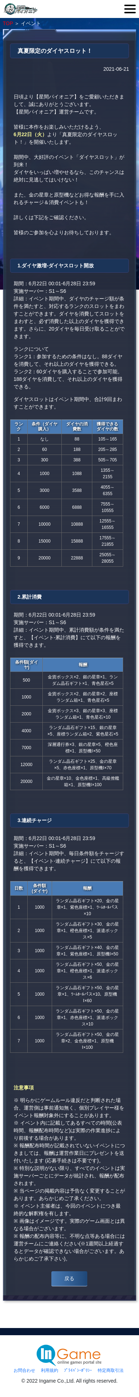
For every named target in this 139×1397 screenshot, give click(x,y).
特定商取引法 (111, 1370)
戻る (69, 1278)
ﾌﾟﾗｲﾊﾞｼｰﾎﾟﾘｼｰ (78, 1370)
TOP (8, 23)
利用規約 (49, 1370)
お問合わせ (24, 1370)
